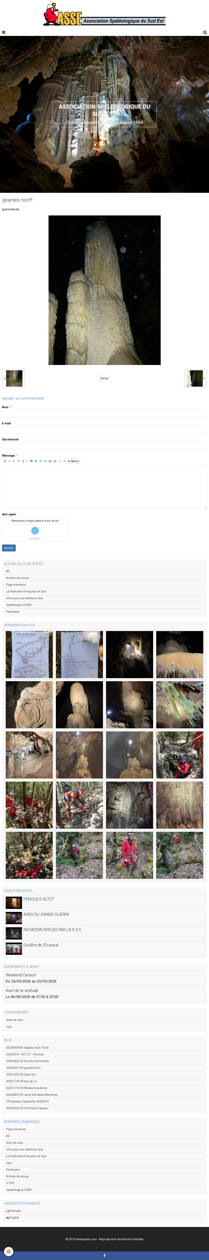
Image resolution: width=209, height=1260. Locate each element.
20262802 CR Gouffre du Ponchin (27, 1061)
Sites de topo (14, 1020)
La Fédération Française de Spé (26, 591)
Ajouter (9, 548)
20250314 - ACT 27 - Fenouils (25, 1054)
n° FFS (10, 1183)
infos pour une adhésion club (24, 598)
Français (13, 1210)
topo (9, 1026)
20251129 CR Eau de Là (21, 1081)
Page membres (16, 584)
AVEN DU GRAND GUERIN (46, 914)
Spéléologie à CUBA (19, 605)
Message (8, 455)
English (12, 1217)
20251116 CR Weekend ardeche (26, 1088)
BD (8, 571)
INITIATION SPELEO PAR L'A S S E (52, 929)
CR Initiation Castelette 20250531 (27, 1101)
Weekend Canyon (21, 975)
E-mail (6, 423)
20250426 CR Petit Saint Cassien (27, 1108)
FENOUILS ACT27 (38, 899)
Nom (5, 407)
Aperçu (73, 461)
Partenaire (13, 611)
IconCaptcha (34, 539)
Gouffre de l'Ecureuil (41, 945)
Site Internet (10, 439)
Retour (104, 378)
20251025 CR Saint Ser (21, 1074)
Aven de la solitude (22, 990)
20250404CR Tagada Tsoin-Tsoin (27, 1047)
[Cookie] (8, 1251)
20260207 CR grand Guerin (23, 1067)
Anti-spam (9, 514)
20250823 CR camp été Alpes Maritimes (32, 1094)
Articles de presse (17, 578)
